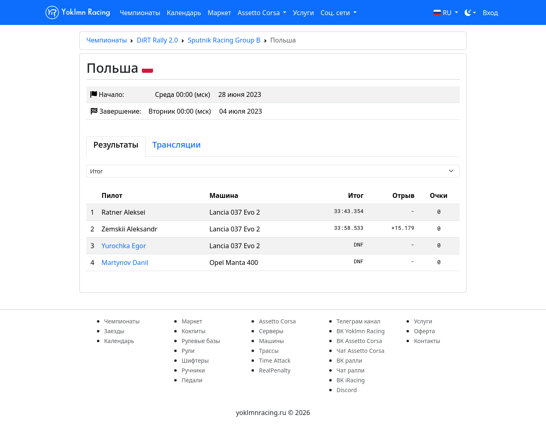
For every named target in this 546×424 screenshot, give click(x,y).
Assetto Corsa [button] (259, 12)
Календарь (184, 12)
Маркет (219, 12)
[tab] (115, 146)
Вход (490, 12)
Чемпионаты (140, 12)
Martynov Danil (124, 262)
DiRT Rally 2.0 (157, 40)
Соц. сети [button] (336, 12)
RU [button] (444, 12)
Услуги (303, 12)
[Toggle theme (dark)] (470, 12)
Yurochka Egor (123, 245)
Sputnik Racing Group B (224, 40)
